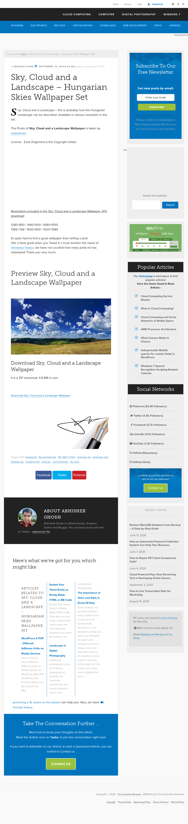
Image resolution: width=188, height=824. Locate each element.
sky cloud (102, 462)
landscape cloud (20, 462)
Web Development (135, 25)
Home (116, 4)
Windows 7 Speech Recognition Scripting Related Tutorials (159, 369)
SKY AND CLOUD (71, 457)
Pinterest (79, 475)
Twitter (62, 475)
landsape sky (38, 462)
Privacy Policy (117, 809)
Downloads (108, 25)
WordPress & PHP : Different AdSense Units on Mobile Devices (31, 648)
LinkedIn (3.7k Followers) (147, 434)
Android (174, 25)
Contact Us (157, 4)
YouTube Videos (26, 713)
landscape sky (91, 457)
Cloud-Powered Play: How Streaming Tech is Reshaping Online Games (153, 576)
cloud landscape (86, 462)
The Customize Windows (24, 14)
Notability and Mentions (154, 634)
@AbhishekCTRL (42, 531)
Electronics (39, 25)
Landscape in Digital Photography (58, 656)
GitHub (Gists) (140, 462)
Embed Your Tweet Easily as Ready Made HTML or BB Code (60, 595)
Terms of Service (158, 809)
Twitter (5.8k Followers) (146, 416)
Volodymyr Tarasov (23, 247)
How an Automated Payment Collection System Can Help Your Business (154, 543)
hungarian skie (55, 462)
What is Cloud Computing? (157, 309)
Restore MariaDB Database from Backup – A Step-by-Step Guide (155, 527)
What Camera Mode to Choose (155, 340)
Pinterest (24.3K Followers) (148, 406)
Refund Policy (176, 809)
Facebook (43, 475)
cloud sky (70, 462)
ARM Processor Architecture (158, 329)
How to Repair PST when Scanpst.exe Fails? (153, 560)
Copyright (102, 809)
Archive (128, 4)
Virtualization (82, 25)
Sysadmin (17, 25)
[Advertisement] (63, 41)
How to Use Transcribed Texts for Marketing (150, 593)
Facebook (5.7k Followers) (148, 425)
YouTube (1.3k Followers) (147, 444)
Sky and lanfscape (50, 457)
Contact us (155, 488)
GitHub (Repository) (143, 453)
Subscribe (156, 107)
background (31, 457)
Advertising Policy (136, 809)
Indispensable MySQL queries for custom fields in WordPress (158, 354)
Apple (158, 25)
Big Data (59, 25)
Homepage (146, 276)
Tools (139, 4)
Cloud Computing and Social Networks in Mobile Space (158, 319)
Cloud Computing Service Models (157, 298)
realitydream (19, 133)
